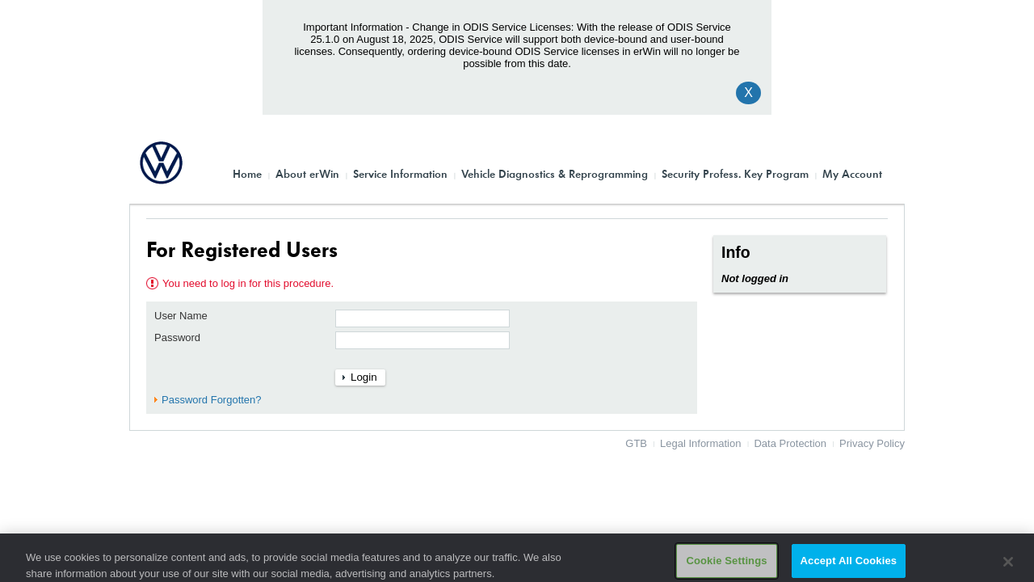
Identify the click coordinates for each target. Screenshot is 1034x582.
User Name (181, 316)
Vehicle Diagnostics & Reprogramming (554, 173)
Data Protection (790, 443)
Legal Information (700, 443)
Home (247, 173)
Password (177, 337)
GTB (636, 443)
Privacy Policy (872, 443)
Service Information (400, 173)
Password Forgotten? (212, 400)
